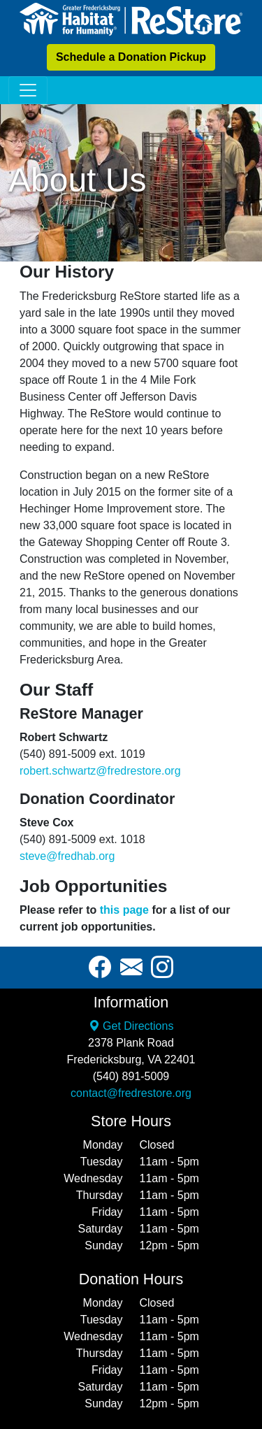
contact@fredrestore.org (131, 1093)
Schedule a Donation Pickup (131, 57)
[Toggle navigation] (28, 90)
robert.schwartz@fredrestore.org (100, 771)
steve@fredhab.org (67, 856)
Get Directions (131, 1026)
